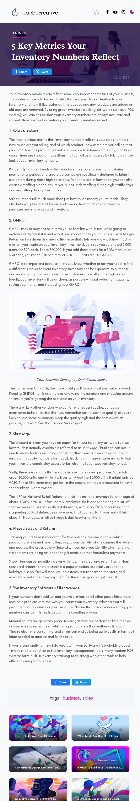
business (71, 696)
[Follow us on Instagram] (123, 12)
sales (88, 696)
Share (21, 71)
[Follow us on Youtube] (115, 12)
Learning (19, 31)
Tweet (42, 71)
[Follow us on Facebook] (107, 12)
